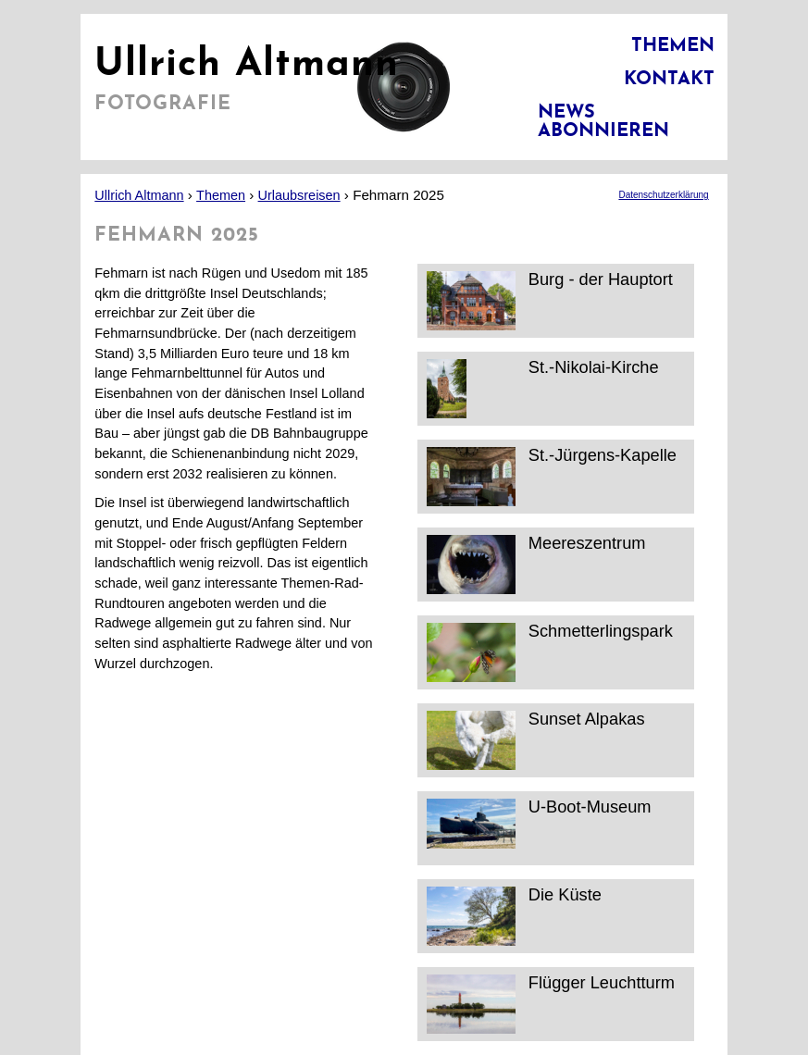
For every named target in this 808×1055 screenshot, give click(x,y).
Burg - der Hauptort (550, 300)
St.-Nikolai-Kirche (543, 388)
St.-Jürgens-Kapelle (552, 476)
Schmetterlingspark (550, 652)
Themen (673, 46)
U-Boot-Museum (539, 828)
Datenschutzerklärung (663, 195)
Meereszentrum (536, 564)
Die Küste (514, 916)
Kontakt (669, 79)
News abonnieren (603, 122)
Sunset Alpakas (536, 740)
